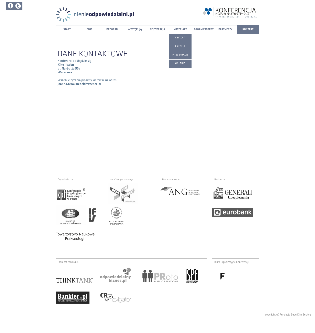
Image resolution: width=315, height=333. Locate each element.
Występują (135, 29)
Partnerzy (225, 29)
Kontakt (247, 29)
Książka (180, 37)
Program (112, 29)
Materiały (180, 29)
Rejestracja (157, 29)
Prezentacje (180, 54)
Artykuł (180, 46)
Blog (90, 29)
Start (67, 29)
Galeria (180, 63)
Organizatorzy (204, 29)
